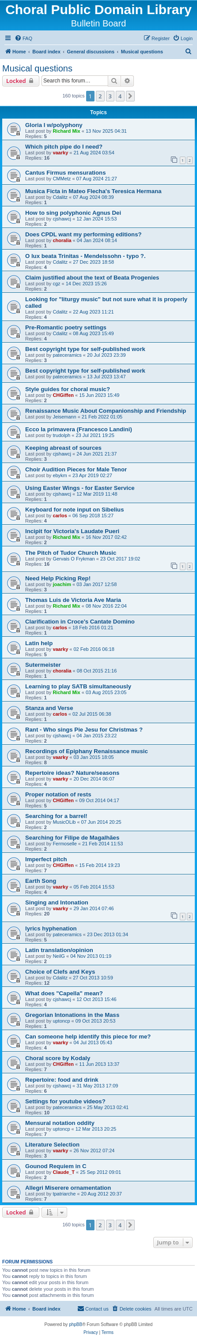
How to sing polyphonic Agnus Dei (73, 212)
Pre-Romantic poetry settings (65, 327)
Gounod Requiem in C (55, 1166)
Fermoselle (64, 843)
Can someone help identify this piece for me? (88, 1036)
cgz (56, 283)
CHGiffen (63, 395)
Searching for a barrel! (56, 816)
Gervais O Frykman (74, 558)
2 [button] (100, 96)
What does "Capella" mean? (64, 993)
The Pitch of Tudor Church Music (70, 552)
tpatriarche (64, 1193)
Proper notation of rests (58, 794)
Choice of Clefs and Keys (60, 971)
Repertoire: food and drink (61, 1079)
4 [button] (119, 96)
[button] (130, 96)
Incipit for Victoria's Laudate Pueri (72, 531)
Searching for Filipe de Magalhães (72, 837)
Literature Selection (52, 1144)
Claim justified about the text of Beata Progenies (92, 277)
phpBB (75, 1324)
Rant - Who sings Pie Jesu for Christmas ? (84, 729)
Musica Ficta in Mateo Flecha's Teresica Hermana (93, 191)
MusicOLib (64, 822)
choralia (62, 240)
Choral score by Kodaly (57, 1058)
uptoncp (61, 1020)
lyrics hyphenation (51, 928)
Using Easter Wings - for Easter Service (80, 488)
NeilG (59, 956)
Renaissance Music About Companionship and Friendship (105, 410)
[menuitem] (23, 38)
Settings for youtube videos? (65, 1101)
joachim (62, 584)
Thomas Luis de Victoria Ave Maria (73, 600)
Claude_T (64, 1172)
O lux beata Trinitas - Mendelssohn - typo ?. (85, 256)
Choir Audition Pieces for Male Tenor (76, 469)
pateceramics (67, 355)
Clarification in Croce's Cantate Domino (80, 621)
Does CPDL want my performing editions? (83, 234)
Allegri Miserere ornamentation (68, 1187)
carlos (60, 515)
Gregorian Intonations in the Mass (72, 1015)
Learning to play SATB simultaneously (78, 686)
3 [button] (110, 96)
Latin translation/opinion (59, 950)
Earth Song (40, 881)
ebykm (60, 475)
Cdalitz (60, 197)
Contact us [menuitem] (93, 1308)
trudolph (61, 435)
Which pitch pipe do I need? (63, 146)
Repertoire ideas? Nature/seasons (72, 772)
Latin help (39, 643)
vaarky (60, 152)
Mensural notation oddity (60, 1123)
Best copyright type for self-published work (85, 349)
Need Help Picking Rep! (58, 578)
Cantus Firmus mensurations (65, 172)
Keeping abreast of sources (63, 448)
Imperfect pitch (46, 859)
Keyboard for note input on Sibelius (74, 509)
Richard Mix (66, 131)
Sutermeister (43, 664)
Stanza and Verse (49, 708)
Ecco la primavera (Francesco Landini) (78, 429)
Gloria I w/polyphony (54, 125)
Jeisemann (64, 416)
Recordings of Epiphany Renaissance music (86, 751)
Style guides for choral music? (67, 389)
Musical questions (37, 68)
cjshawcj (62, 218)
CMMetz (62, 178)
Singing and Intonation (56, 902)
